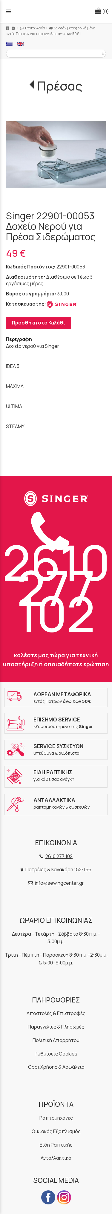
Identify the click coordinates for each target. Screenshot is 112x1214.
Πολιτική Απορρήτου (56, 1040)
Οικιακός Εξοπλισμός (56, 1131)
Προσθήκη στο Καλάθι (38, 322)
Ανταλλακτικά (56, 1158)
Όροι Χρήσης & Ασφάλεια (56, 1067)
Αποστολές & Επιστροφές (56, 1013)
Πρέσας (59, 85)
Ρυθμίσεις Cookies (56, 1053)
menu (8, 11)
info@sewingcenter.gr (59, 883)
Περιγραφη (19, 339)
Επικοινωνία (32, 28)
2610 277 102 (56, 577)
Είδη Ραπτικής (56, 1144)
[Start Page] (56, 11)
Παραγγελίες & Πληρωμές (56, 1026)
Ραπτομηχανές (56, 1118)
